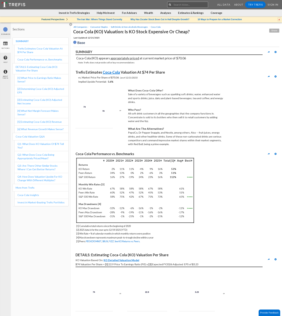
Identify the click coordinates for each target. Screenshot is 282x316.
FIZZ (111, 241)
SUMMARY (22, 41)
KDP (92, 241)
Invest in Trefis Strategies (74, 12)
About (238, 4)
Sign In (273, 4)
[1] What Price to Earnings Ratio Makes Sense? (39, 79)
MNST (98, 241)
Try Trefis (255, 4)
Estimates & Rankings (190, 12)
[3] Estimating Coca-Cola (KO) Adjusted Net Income (39, 101)
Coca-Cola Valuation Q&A (30, 136)
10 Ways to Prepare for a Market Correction (220, 19)
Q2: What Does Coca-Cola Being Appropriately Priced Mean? (35, 156)
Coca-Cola (156, 27)
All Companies (80, 27)
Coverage (216, 12)
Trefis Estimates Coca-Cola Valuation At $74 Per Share (40, 50)
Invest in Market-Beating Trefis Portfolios (41, 202)
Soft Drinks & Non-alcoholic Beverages (129, 27)
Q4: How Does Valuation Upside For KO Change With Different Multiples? (39, 178)
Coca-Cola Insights (28, 195)
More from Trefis (25, 187)
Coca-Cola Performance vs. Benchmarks (39, 59)
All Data (223, 4)
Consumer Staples (99, 27)
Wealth (148, 12)
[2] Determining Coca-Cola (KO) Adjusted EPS (40, 90)
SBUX (105, 241)
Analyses (165, 12)
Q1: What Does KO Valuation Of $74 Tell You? (40, 145)
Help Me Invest (106, 12)
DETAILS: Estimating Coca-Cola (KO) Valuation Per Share (36, 68)
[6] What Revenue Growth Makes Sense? (40, 129)
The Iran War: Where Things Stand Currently (99, 19)
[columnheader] (91, 160)
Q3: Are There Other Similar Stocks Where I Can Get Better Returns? (37, 167)
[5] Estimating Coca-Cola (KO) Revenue (40, 121)
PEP (87, 241)
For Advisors (129, 12)
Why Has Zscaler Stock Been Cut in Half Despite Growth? (159, 19)
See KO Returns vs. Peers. (127, 241)
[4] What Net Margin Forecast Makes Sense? (38, 112)
